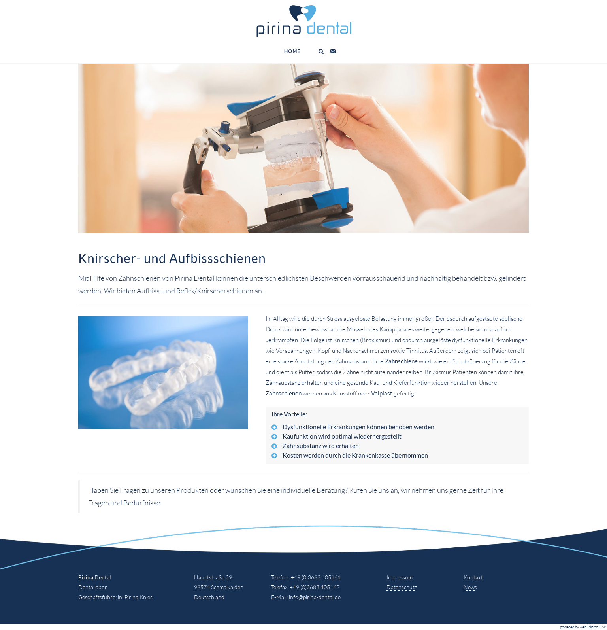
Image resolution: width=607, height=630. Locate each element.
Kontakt (473, 577)
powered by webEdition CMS (583, 627)
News (470, 587)
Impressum (399, 577)
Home (292, 51)
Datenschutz (401, 587)
